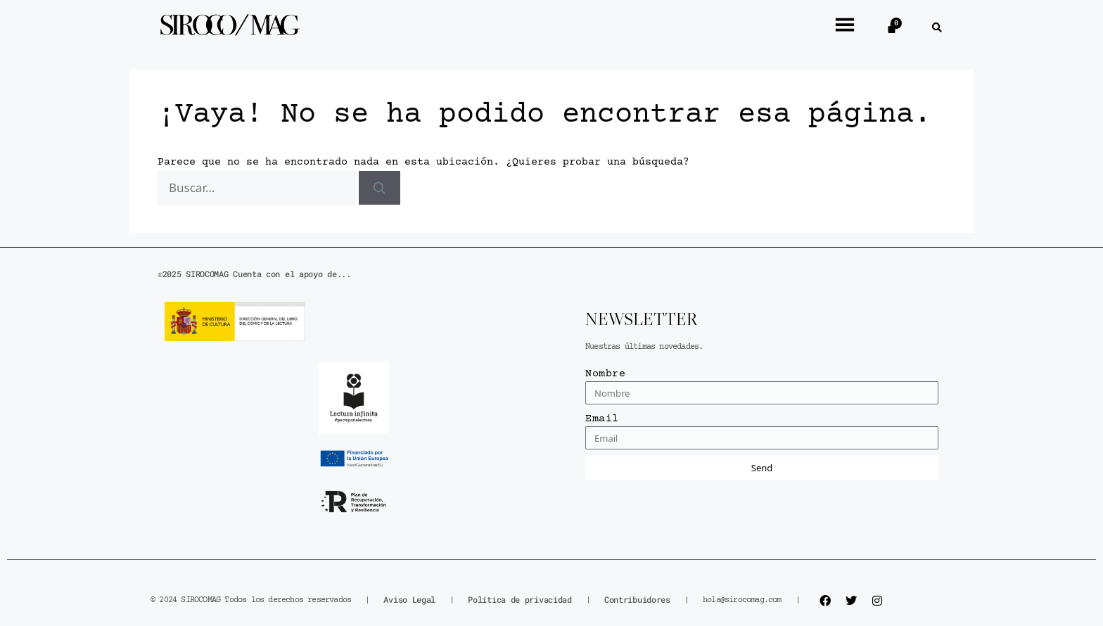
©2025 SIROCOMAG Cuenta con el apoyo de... (254, 273)
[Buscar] (379, 188)
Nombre (605, 374)
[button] (936, 28)
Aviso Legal (409, 599)
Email (602, 419)
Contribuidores (637, 599)
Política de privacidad (519, 599)
